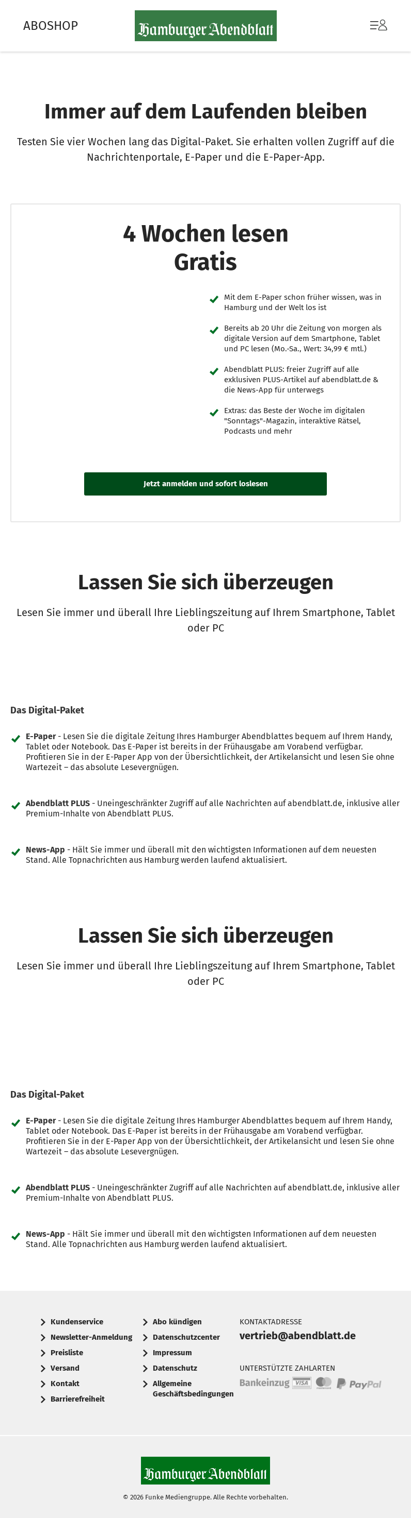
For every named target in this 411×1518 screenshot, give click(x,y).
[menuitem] (368, 26)
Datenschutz (175, 1368)
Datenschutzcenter (186, 1337)
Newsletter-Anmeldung (91, 1337)
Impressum (172, 1352)
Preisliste (67, 1352)
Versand (65, 1368)
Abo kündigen (177, 1321)
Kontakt (65, 1383)
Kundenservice (77, 1321)
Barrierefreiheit (78, 1399)
